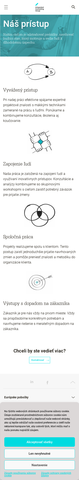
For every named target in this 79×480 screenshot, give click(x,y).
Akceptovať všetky (39, 442)
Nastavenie (39, 465)
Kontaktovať (39, 360)
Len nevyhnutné (39, 453)
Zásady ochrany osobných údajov (56, 474)
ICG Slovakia (39, 7)
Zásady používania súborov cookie (20, 474)
